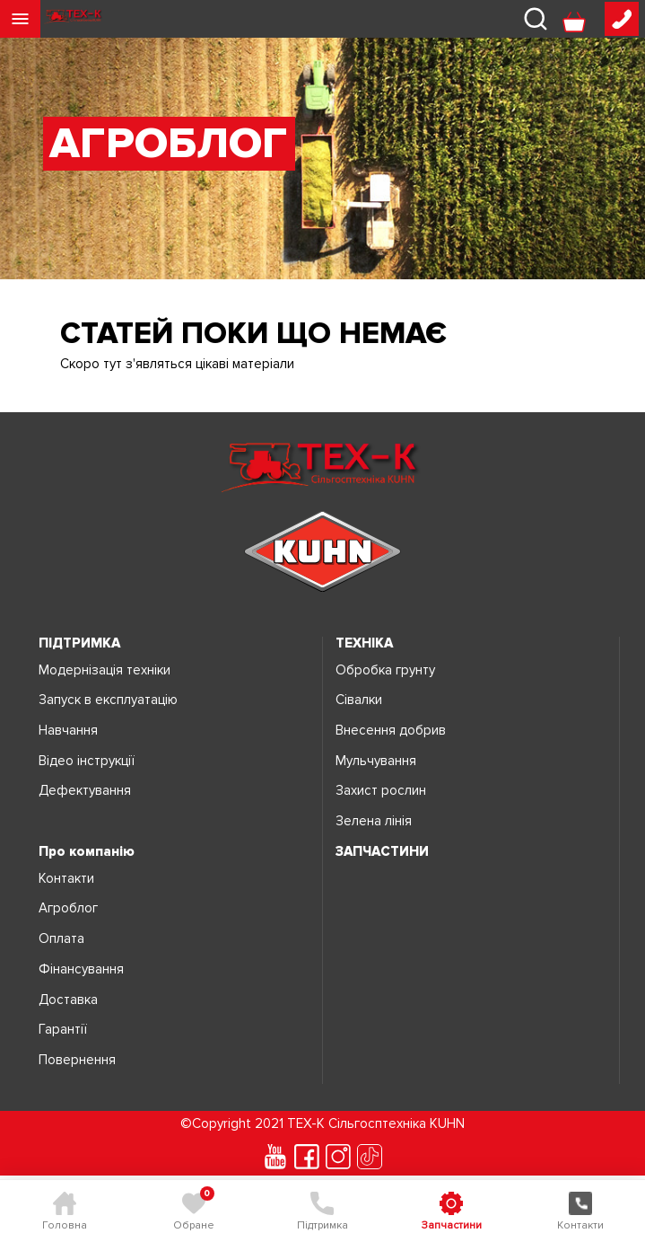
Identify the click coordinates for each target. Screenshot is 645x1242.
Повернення (77, 1060)
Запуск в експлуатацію (108, 700)
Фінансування (81, 969)
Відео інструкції (87, 761)
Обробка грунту (385, 670)
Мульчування (376, 761)
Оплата (61, 939)
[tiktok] (369, 1156)
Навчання (68, 730)
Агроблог (68, 908)
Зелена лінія (374, 821)
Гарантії (63, 1029)
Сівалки (359, 700)
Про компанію (87, 852)
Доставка (68, 1000)
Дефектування (85, 790)
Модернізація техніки (104, 670)
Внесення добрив (391, 730)
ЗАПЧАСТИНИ (382, 852)
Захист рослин (381, 790)
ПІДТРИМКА (79, 643)
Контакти (66, 878)
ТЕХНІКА (364, 643)
